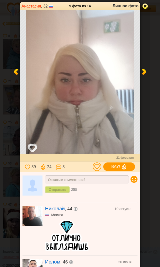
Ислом (52, 261)
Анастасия (31, 6)
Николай (55, 208)
